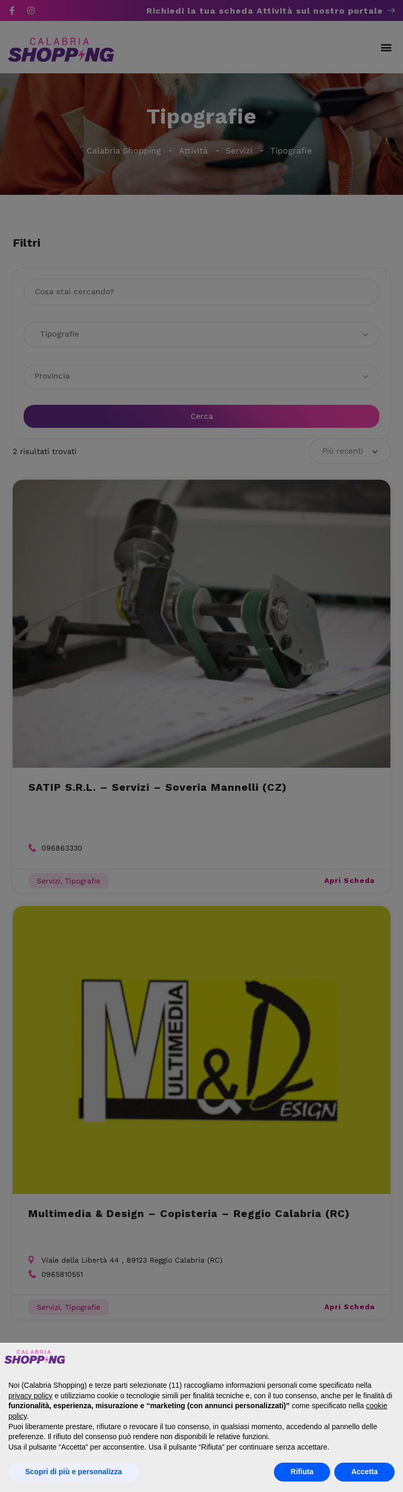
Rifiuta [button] (302, 1471)
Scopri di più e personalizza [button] (73, 1471)
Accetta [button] (364, 1471)
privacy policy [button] (30, 1395)
